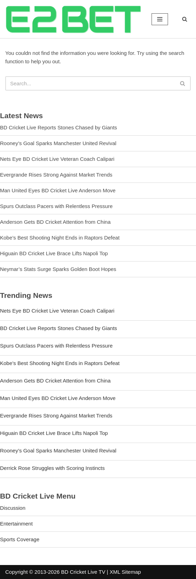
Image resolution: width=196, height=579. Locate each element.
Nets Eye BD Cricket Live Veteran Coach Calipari (57, 159)
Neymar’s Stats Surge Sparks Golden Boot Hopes (58, 269)
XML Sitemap (125, 572)
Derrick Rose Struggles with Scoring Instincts (52, 468)
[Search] (184, 19)
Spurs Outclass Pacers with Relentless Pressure (56, 206)
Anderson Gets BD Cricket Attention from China (55, 222)
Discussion (13, 508)
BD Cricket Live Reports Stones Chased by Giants (58, 127)
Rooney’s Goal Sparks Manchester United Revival (58, 143)
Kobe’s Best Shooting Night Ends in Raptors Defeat (60, 238)
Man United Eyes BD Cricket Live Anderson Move (57, 190)
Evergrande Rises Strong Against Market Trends (56, 175)
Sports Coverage (20, 539)
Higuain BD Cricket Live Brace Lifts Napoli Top (54, 253)
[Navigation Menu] (160, 19)
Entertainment (16, 524)
